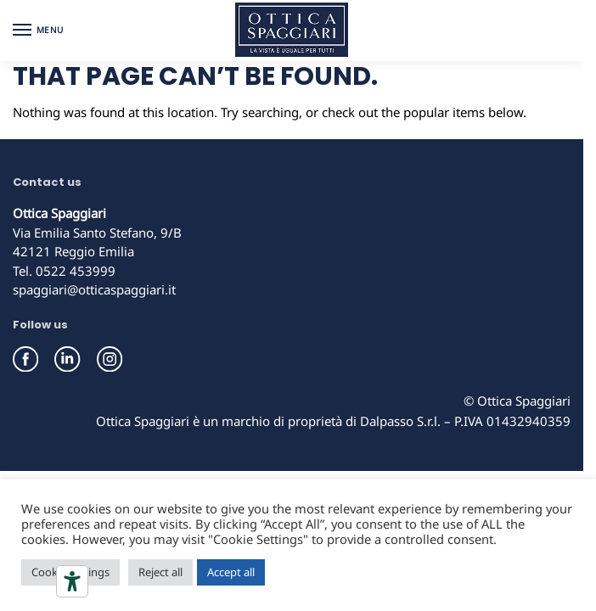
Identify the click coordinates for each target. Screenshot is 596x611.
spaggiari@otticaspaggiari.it (94, 289)
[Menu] (38, 30)
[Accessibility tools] (72, 581)
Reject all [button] (160, 572)
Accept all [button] (231, 572)
